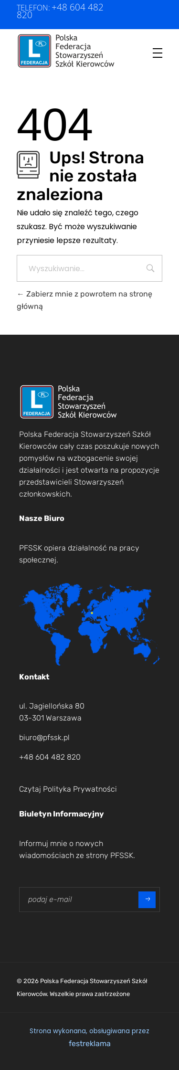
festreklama (90, 1043)
